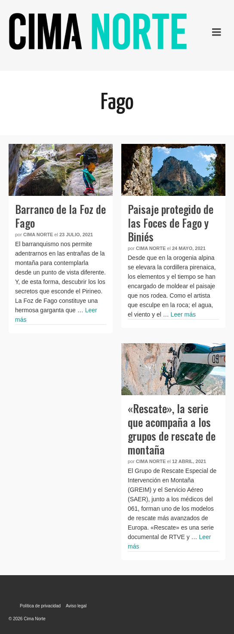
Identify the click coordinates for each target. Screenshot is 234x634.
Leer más (183, 314)
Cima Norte (38, 234)
